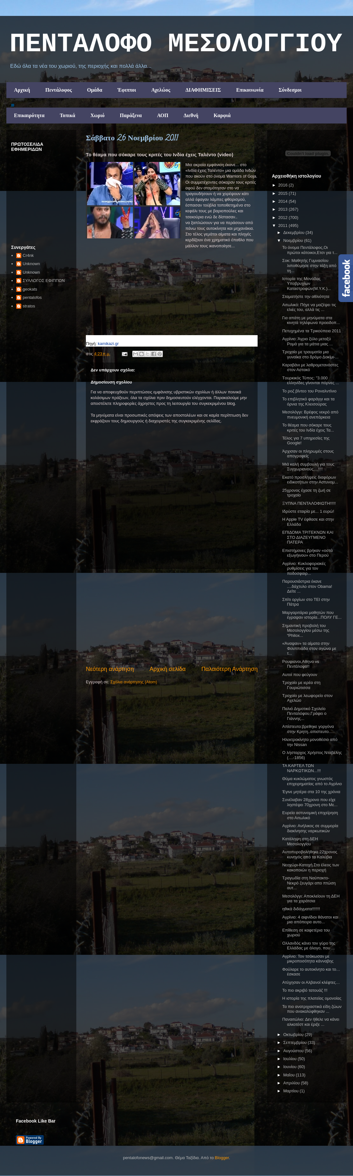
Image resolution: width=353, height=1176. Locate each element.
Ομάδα (94, 90)
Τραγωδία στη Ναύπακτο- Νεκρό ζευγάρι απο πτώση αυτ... (309, 883)
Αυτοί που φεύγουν (299, 674)
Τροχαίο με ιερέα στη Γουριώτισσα (301, 685)
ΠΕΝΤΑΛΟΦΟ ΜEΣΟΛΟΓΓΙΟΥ (176, 44)
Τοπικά (67, 115)
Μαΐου (289, 1075)
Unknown (31, 263)
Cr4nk (28, 255)
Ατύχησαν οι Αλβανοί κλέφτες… (311, 982)
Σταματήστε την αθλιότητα (305, 296)
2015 (283, 193)
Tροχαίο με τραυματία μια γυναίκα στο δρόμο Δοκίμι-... (310, 354)
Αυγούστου (294, 1050)
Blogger (222, 1157)
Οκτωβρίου (294, 1034)
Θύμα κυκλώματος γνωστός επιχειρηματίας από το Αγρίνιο (312, 781)
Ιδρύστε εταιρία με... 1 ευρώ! (308, 511)
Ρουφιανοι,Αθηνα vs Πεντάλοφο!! (300, 664)
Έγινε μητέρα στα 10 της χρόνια (311, 791)
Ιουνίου (290, 1066)
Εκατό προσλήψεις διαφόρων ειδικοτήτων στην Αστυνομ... (310, 480)
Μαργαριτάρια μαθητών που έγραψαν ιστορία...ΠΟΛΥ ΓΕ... (312, 615)
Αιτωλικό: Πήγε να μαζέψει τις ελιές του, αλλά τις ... (309, 307)
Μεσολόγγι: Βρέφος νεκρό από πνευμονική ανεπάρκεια (310, 414)
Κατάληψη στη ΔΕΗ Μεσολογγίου (300, 841)
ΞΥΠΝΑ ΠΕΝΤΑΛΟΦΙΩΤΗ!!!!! (309, 503)
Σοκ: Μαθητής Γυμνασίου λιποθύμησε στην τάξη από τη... (309, 265)
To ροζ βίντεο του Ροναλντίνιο (309, 391)
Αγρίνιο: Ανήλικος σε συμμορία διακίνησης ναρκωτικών (310, 828)
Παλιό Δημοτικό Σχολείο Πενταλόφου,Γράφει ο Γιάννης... (304, 713)
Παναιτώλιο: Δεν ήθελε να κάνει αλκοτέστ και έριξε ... (310, 1022)
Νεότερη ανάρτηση (110, 669)
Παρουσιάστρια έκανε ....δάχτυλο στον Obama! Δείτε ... (307, 586)
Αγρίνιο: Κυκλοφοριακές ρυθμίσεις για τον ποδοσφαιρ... (304, 568)
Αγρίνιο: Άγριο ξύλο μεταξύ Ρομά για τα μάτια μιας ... (307, 341)
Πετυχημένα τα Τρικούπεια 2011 (311, 330)
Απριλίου (292, 1083)
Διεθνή (190, 115)
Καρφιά (222, 115)
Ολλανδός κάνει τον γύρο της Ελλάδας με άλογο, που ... (308, 946)
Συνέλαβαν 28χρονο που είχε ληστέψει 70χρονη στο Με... (309, 802)
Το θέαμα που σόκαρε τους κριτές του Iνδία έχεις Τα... (308, 428)
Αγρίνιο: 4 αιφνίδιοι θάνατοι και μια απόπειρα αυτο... (310, 920)
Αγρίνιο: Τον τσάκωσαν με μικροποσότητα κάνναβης (307, 959)
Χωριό (97, 115)
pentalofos (32, 297)
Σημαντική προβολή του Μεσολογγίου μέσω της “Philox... (305, 630)
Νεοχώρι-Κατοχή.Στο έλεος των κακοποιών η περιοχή (310, 867)
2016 (283, 185)
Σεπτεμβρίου (295, 1042)
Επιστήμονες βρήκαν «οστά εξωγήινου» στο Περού (307, 553)
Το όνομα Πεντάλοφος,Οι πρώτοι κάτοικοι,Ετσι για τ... (309, 250)
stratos (29, 306)
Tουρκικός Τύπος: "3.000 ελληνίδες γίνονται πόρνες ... (310, 380)
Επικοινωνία (250, 90)
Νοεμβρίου (293, 240)
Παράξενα (131, 115)
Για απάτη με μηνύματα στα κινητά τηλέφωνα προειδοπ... (311, 320)
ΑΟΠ (163, 115)
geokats (30, 289)
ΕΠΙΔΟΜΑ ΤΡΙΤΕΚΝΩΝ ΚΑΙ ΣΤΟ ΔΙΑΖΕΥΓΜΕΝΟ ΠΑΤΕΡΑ (307, 537)
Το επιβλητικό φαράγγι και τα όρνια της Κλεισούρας (308, 401)
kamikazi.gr (108, 343)
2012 (283, 217)
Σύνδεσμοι (290, 90)
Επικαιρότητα (29, 115)
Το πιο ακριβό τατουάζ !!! (304, 990)
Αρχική (22, 90)
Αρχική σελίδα (167, 669)
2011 (283, 225)
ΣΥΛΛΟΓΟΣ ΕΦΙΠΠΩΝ (44, 280)
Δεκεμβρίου (294, 232)
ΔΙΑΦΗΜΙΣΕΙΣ (203, 90)
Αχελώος (160, 90)
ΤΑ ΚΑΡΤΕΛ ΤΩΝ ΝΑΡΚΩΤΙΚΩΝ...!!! (301, 768)
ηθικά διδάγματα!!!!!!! (301, 908)
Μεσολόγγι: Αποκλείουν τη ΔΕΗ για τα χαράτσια (310, 899)
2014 (283, 201)
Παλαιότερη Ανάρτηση (229, 669)
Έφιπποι (126, 90)
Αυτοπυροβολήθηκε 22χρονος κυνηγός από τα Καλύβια (309, 854)
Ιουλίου (290, 1058)
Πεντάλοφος (58, 90)
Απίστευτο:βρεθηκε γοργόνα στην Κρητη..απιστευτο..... (308, 729)
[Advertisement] (171, 617)
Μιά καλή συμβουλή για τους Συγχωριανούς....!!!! (308, 467)
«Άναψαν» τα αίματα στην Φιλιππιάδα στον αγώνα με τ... (309, 648)
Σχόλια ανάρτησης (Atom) (133, 682)
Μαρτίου (291, 1090)
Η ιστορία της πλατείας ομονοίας (311, 998)
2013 (283, 209)
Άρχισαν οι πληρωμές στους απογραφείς (308, 454)
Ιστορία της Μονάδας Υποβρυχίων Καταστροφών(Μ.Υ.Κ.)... (306, 283)
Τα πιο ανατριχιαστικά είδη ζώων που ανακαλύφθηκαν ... (311, 1009)
